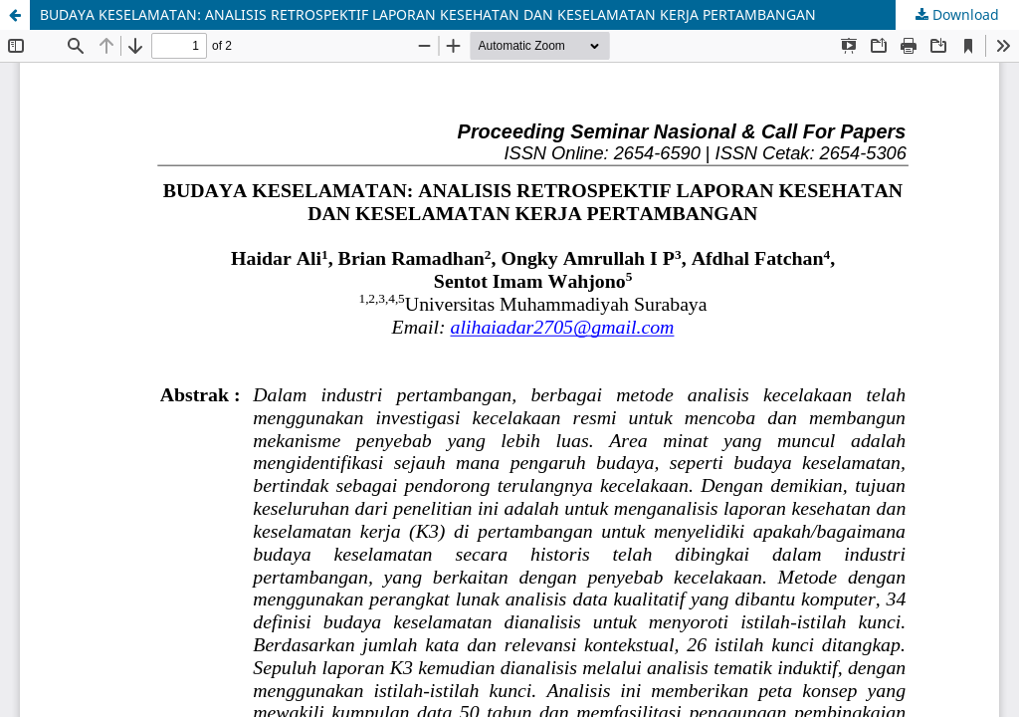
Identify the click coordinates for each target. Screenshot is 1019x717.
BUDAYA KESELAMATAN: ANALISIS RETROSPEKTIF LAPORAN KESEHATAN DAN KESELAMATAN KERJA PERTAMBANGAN (428, 14)
